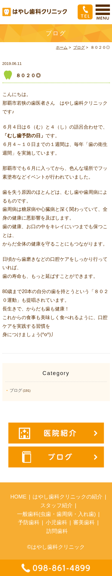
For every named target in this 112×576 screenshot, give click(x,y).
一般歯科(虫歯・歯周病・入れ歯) (56, 514)
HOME (18, 497)
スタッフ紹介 (56, 505)
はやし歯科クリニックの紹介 (67, 497)
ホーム (61, 47)
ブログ (79, 47)
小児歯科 (56, 522)
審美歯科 (84, 522)
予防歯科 (28, 522)
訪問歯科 (57, 531)
